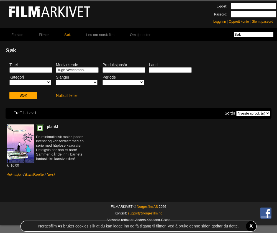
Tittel (13, 65)
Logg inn (219, 22)
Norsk (51, 175)
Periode (109, 77)
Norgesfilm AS (147, 207)
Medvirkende (67, 65)
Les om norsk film (100, 35)
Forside (17, 35)
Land (153, 65)
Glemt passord (262, 22)
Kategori (16, 77)
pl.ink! (52, 126)
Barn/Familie (34, 175)
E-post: (222, 6)
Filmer (44, 35)
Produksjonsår (114, 65)
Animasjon (14, 175)
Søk (67, 35)
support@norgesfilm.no (145, 213)
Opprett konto (239, 22)
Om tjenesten (140, 35)
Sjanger (62, 77)
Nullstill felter (67, 95)
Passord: (220, 14)
